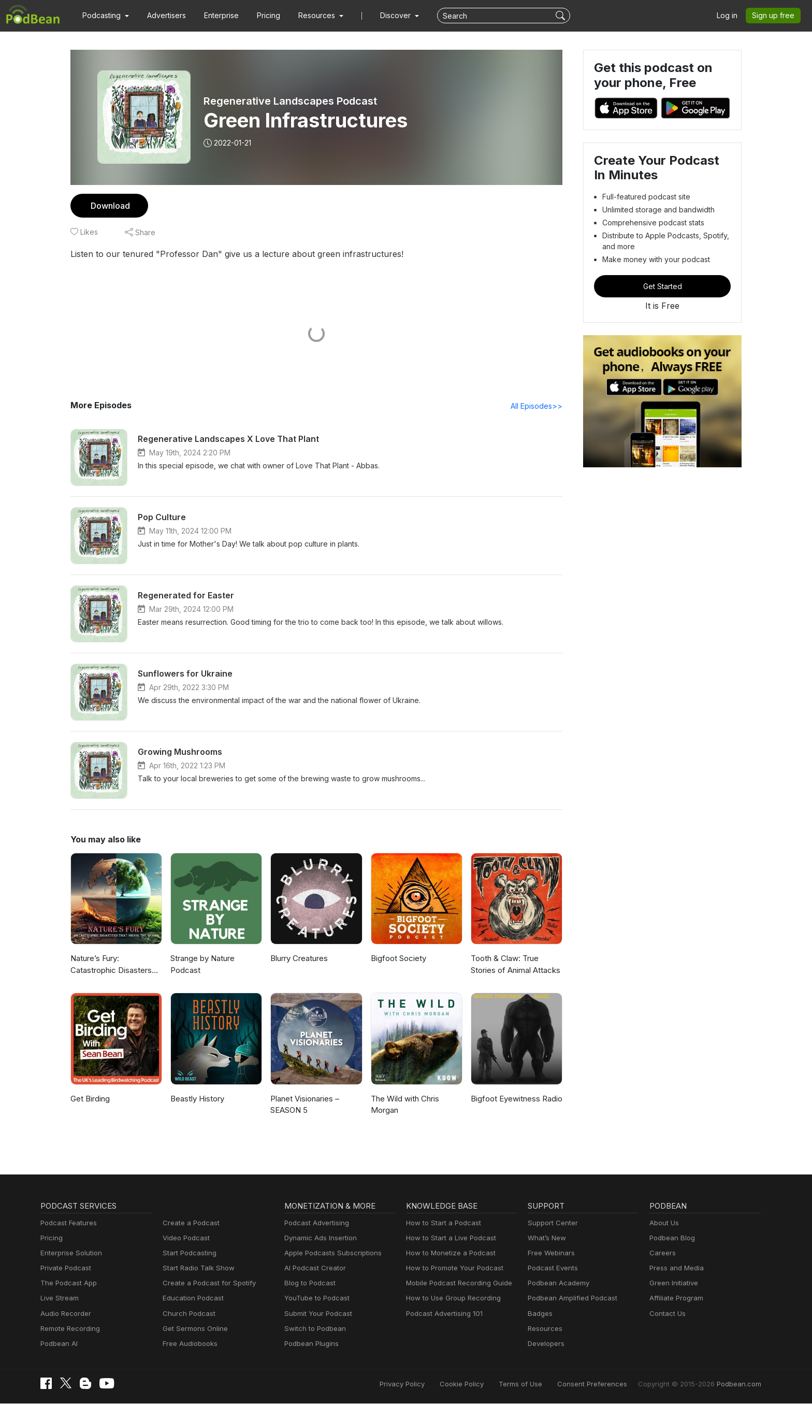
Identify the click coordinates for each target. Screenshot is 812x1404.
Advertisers (162, 15)
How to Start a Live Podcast (448, 1238)
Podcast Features (67, 1223)
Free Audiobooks (188, 1344)
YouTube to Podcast (314, 1298)
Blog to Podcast (308, 1283)
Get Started (662, 286)
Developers (545, 1344)
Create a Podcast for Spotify (205, 1283)
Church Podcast (187, 1314)
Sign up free (775, 15)
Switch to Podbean (312, 1329)
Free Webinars (550, 1253)
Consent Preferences (605, 1384)
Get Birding (89, 1099)
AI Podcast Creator (313, 1268)
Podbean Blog (670, 1238)
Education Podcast (191, 1298)
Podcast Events (551, 1268)
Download (109, 205)
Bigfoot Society (397, 958)
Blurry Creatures (298, 958)
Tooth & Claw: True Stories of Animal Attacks (513, 964)
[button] (104, 15)
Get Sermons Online (193, 1329)
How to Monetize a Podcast (447, 1253)
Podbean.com (740, 1384)
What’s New (546, 1238)
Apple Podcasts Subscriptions (329, 1253)
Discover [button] (385, 15)
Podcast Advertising (314, 1223)
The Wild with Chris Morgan (404, 1105)
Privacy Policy (429, 1384)
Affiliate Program (674, 1298)
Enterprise (215, 15)
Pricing (261, 15)
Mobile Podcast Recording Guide (456, 1283)
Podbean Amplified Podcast (569, 1298)
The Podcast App (66, 1283)
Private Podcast (64, 1268)
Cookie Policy (484, 1384)
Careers (661, 1253)
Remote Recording (68, 1329)
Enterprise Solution (69, 1253)
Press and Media (675, 1268)
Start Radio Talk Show (196, 1268)
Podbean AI (58, 1344)
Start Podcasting (188, 1253)
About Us (663, 1223)
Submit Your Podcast (315, 1314)
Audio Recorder (64, 1314)
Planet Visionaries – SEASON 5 (304, 1105)
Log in (731, 15)
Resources (544, 1329)
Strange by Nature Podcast (202, 964)
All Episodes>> (538, 406)
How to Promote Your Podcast (451, 1268)
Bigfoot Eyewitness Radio (515, 1099)
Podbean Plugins (310, 1344)
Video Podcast (185, 1238)
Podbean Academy (556, 1283)
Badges (539, 1314)
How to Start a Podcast (441, 1223)
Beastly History (196, 1099)
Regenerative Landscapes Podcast (289, 101)
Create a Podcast (189, 1223)
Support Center (551, 1223)
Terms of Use (540, 1384)
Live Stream (58, 1298)
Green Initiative (672, 1283)
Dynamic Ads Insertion (318, 1238)
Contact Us (666, 1314)
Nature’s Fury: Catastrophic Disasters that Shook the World (109, 965)
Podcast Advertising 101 (443, 1314)
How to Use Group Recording (450, 1298)
